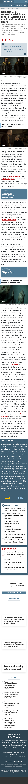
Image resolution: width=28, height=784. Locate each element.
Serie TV (10, 8)
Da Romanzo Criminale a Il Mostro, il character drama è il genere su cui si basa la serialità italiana (14, 627)
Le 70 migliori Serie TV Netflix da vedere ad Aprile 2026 (11, 720)
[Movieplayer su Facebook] (8, 745)
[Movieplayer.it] (8, 1)
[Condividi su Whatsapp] (9, 40)
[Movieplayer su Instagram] (14, 745)
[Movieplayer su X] (11, 745)
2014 (16, 592)
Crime (11, 594)
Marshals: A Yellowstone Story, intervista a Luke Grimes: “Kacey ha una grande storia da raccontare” (11, 730)
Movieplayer (3, 8)
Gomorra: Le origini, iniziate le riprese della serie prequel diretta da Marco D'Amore (13, 675)
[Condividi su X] (5, 40)
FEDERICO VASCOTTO (12, 37)
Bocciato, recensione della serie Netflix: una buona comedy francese (11, 711)
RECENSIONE (3, 37)
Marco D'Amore (14, 176)
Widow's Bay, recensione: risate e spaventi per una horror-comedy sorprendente (10, 692)
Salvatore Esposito (8, 179)
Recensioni (9, 5)
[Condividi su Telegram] (12, 40)
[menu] (1, 1)
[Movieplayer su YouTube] (16, 745)
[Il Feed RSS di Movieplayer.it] (19, 745)
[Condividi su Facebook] (2, 40)
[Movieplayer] (14, 741)
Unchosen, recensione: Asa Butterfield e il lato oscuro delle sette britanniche (11, 702)
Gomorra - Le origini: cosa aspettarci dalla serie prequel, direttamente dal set (14, 652)
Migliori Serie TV (18, 5)
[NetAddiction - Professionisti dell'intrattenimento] (17, 769)
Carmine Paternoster (9, 223)
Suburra (15, 372)
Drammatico (21, 592)
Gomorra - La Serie (16, 591)
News (2, 5)
